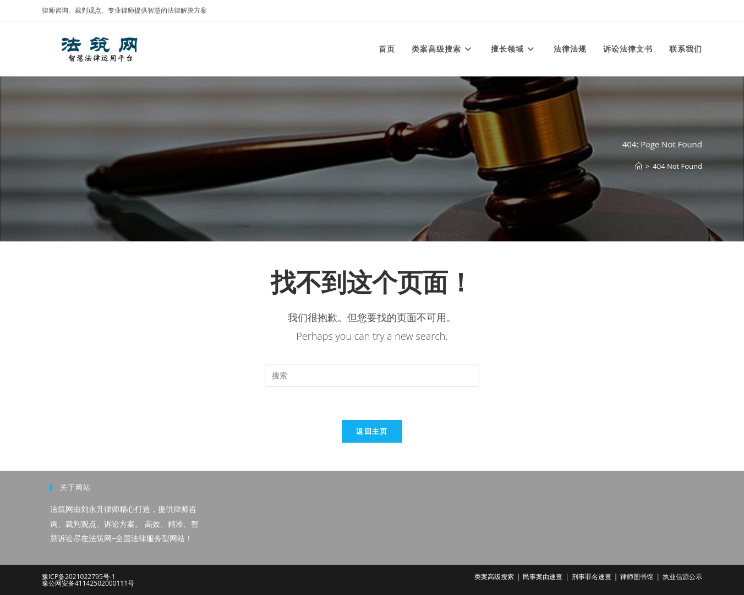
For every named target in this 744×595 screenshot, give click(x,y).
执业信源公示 (682, 576)
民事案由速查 (542, 576)
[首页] (638, 166)
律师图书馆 (636, 576)
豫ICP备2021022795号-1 (78, 576)
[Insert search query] (372, 376)
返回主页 (371, 431)
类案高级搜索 (494, 576)
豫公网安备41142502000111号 (88, 583)
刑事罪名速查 (591, 576)
